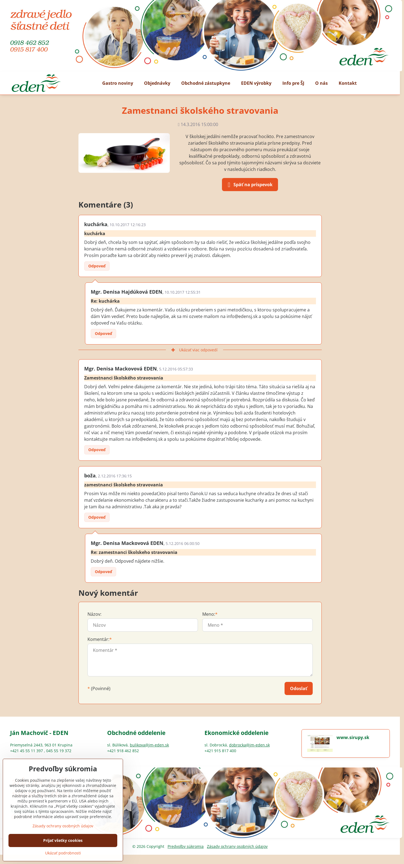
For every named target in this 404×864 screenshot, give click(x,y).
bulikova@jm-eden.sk (149, 745)
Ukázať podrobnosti (63, 853)
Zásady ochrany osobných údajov (237, 846)
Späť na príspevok (249, 185)
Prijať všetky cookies (63, 840)
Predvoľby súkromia (186, 846)
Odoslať (298, 688)
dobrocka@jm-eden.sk (249, 745)
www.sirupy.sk (352, 737)
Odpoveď (97, 265)
